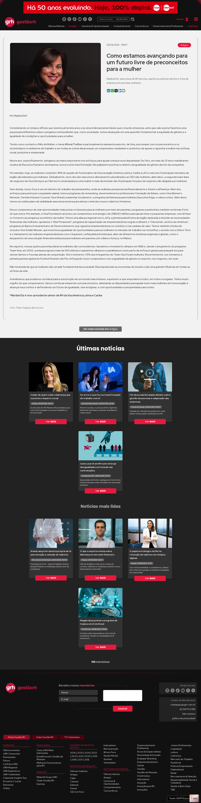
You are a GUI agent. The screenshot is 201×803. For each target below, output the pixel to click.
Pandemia (176, 762)
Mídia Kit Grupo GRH (47, 777)
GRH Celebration (11, 774)
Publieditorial (177, 769)
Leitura (174, 752)
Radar (174, 773)
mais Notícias (100, 661)
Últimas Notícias (56, 26)
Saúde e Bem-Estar (181, 786)
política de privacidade (183, 718)
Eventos (41, 784)
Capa (72, 778)
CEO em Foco (77, 791)
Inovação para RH (146, 786)
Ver (51, 421)
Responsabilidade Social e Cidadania (184, 781)
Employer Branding (146, 758)
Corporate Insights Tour (15, 777)
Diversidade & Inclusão (148, 755)
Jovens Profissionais (181, 745)
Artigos (73, 26)
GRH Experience (11, 771)
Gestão (141, 768)
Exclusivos (8, 784)
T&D (173, 789)
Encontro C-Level (12, 781)
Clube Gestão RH (45, 780)
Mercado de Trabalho (182, 759)
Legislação (176, 748)
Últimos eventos (11, 750)
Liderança (176, 755)
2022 (74, 756)
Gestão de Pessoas (147, 772)
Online (6, 788)
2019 (94, 756)
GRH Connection (11, 753)
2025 (80, 752)
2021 (80, 756)
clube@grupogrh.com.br (182, 704)
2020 (88, 756)
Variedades (110, 762)
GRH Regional (10, 767)
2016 (86, 759)
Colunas (74, 781)
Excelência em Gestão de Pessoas (50, 758)
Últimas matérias (78, 771)
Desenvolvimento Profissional (168, 26)
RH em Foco (110, 752)
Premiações (9, 757)
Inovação (141, 782)
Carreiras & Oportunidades (95, 26)
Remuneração (111, 748)
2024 (87, 752)
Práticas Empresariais (182, 766)
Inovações (142, 789)
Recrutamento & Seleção (183, 776)
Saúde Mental (111, 755)
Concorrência (142, 26)
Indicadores (110, 745)
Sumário (108, 759)
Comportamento (121, 26)
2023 (94, 752)
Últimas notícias (112, 774)
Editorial (74, 785)
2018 (73, 759)
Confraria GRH (10, 764)
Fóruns (6, 760)
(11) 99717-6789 (187, 709)
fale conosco (188, 713)
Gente (73, 788)
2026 (73, 752)
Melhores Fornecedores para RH (49, 764)
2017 (80, 759)
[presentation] (127, 696)
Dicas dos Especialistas (149, 751)
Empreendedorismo (147, 762)
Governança (143, 775)
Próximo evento (113, 19)
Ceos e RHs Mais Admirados (45, 751)
